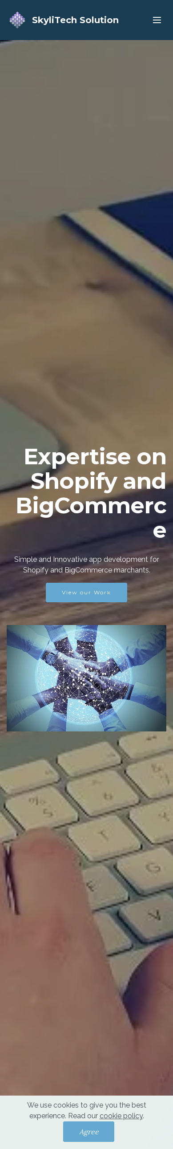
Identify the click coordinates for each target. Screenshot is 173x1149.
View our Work (86, 592)
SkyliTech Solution (75, 20)
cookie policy (121, 1121)
